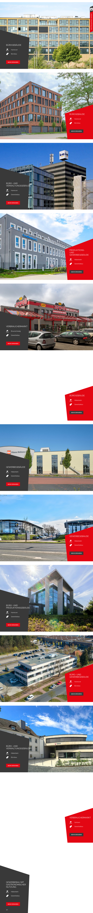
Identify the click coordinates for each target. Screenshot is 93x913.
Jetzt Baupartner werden (91, 21)
